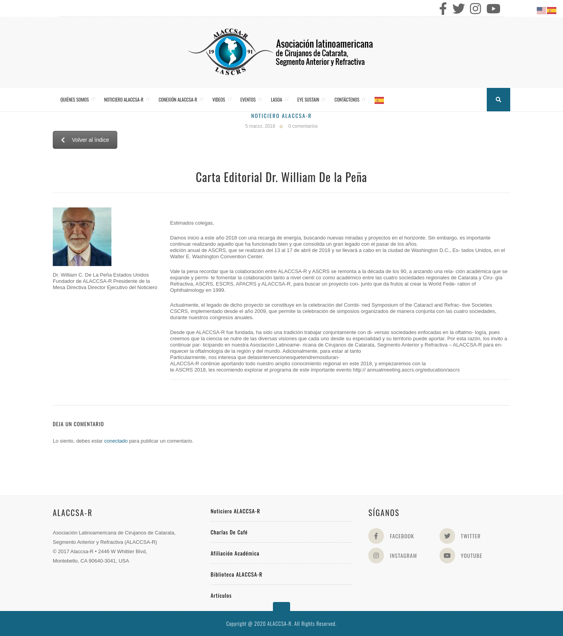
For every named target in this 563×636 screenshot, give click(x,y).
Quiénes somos (75, 99)
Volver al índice (85, 140)
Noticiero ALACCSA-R (123, 99)
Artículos (221, 595)
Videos (218, 99)
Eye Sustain (308, 99)
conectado (116, 441)
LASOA (276, 99)
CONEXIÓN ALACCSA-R (178, 99)
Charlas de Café (229, 532)
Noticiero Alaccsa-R (281, 115)
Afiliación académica (235, 553)
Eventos (248, 99)
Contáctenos (346, 99)
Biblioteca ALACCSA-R (237, 574)
